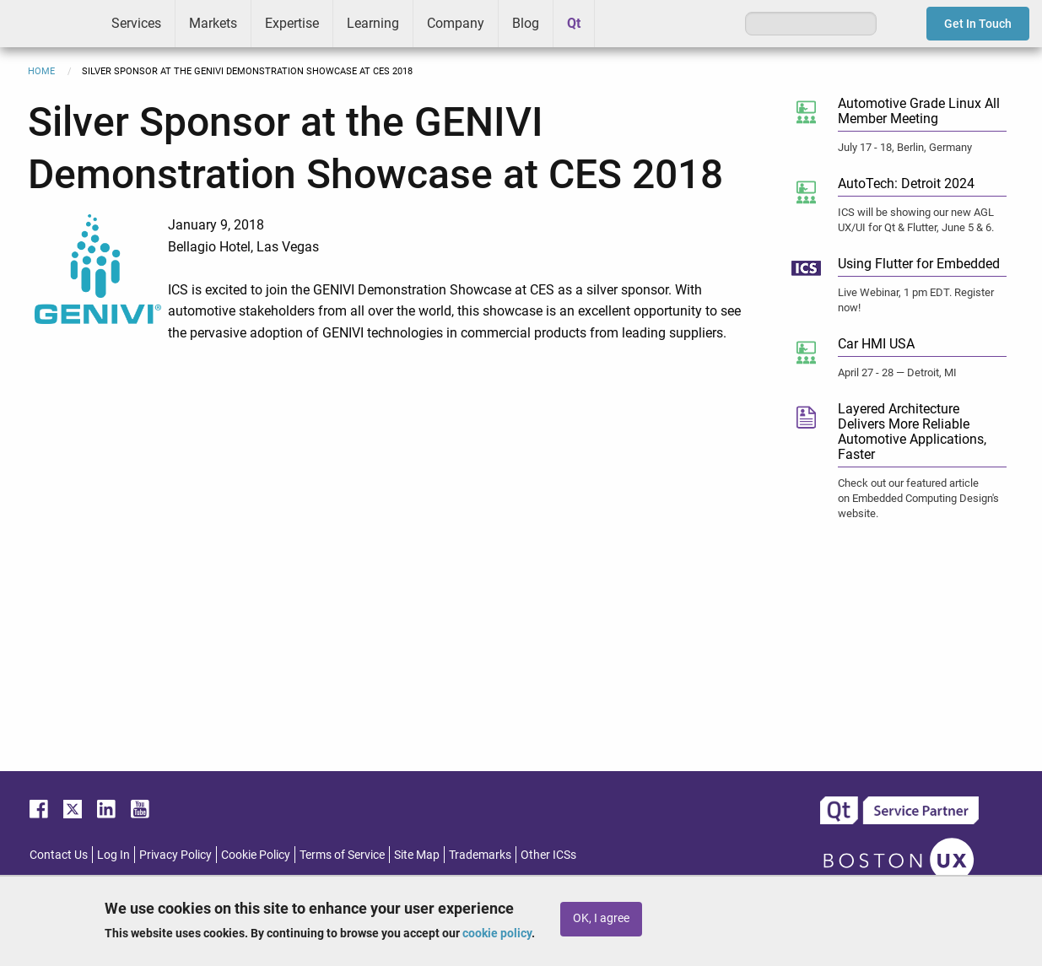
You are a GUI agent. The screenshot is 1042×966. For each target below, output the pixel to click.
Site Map (417, 854)
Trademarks (480, 854)
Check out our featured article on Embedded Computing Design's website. (918, 498)
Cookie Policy (255, 854)
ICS (49, 23)
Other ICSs (548, 854)
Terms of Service (342, 854)
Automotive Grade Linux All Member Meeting (919, 111)
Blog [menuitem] (525, 23)
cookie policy (497, 933)
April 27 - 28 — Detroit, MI (897, 372)
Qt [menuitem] (573, 23)
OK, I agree (601, 918)
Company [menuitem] (455, 23)
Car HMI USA (876, 344)
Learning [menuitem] (373, 23)
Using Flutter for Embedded (919, 264)
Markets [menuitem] (213, 23)
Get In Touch (978, 23)
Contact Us (59, 854)
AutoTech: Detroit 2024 (906, 183)
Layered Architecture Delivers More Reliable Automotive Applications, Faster (912, 431)
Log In (113, 854)
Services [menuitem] (136, 23)
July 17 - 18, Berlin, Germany (905, 147)
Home (41, 71)
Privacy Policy (175, 854)
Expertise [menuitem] (292, 23)
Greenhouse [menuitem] (619, 23)
